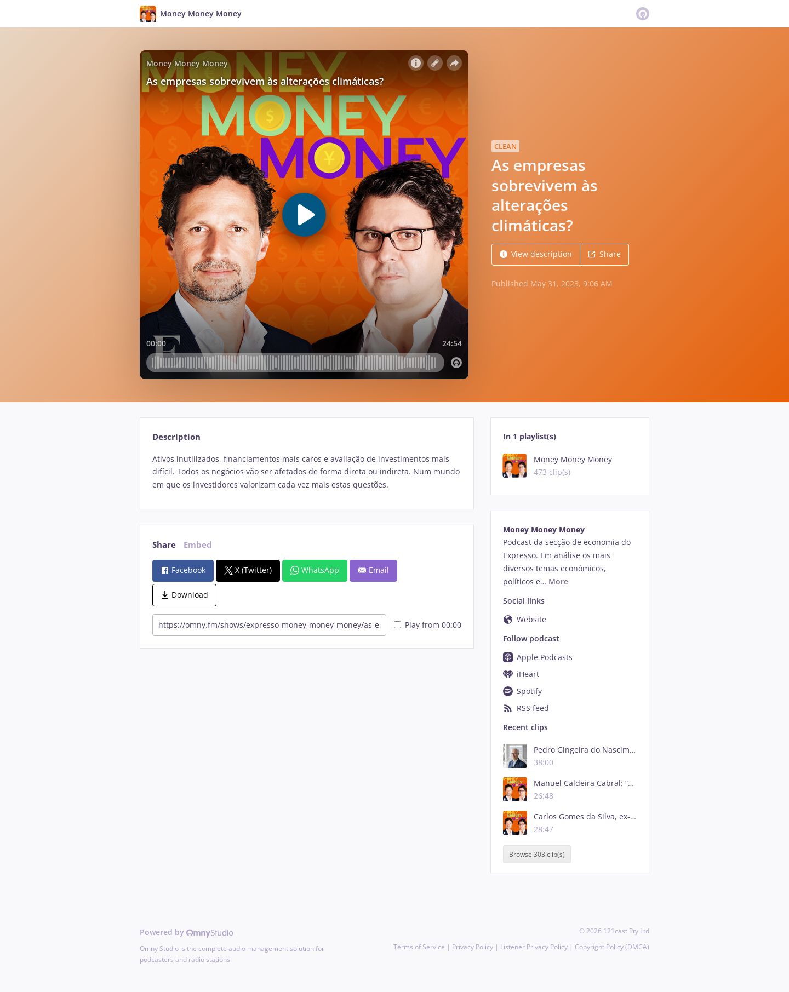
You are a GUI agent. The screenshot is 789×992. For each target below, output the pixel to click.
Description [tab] (176, 437)
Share (604, 254)
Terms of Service (419, 946)
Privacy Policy (472, 946)
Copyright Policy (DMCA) (612, 946)
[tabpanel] (306, 471)
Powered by (186, 932)
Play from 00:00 (427, 625)
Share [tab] (164, 545)
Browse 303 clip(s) (537, 854)
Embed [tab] (198, 545)
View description (536, 254)
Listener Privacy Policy (534, 946)
